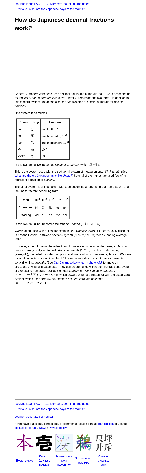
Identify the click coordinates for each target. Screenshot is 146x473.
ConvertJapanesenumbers (44, 460)
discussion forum (26, 427)
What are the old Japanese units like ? (43, 175)
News (42, 427)
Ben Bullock (106, 423)
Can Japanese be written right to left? (78, 262)
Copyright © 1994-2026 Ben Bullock (34, 416)
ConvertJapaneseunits (103, 460)
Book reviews (24, 460)
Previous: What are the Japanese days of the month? (50, 9)
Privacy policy (58, 427)
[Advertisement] (72, 61)
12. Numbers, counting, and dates (67, 3)
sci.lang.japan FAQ (28, 3)
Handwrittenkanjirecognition (64, 460)
